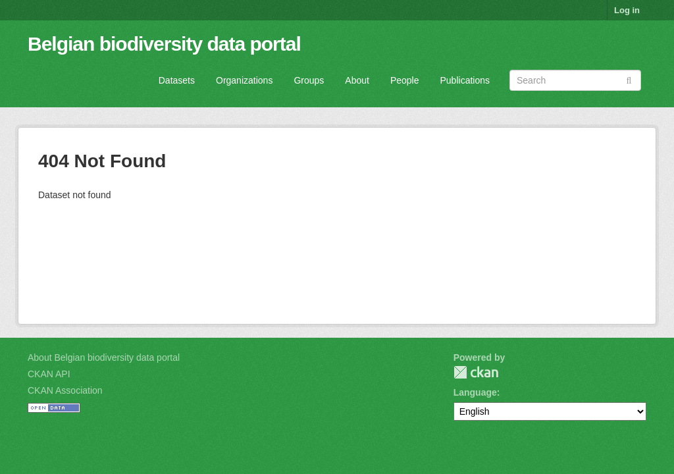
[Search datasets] (575, 80)
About (357, 80)
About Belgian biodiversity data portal (104, 357)
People (404, 80)
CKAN (476, 372)
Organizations (244, 80)
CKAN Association (65, 390)
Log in (627, 10)
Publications (465, 80)
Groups (309, 80)
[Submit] (629, 79)
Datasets (177, 80)
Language (475, 392)
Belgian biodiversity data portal (164, 44)
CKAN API (49, 374)
